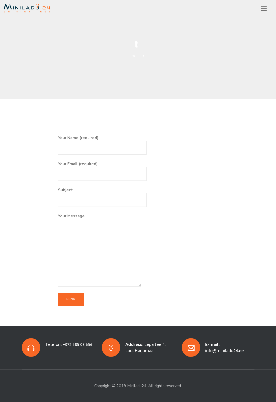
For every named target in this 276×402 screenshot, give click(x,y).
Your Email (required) (102, 168)
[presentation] (95, 125)
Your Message (99, 234)
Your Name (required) (102, 142)
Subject (102, 194)
